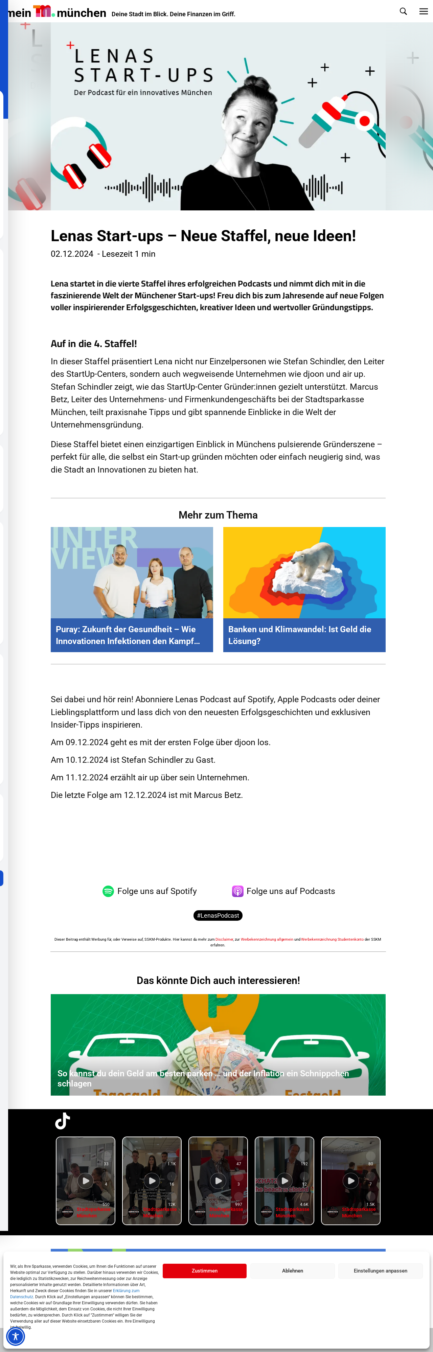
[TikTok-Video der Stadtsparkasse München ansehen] (85, 1180)
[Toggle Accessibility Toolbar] (15, 1336)
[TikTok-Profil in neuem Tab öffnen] (62, 1121)
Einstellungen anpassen (380, 1271)
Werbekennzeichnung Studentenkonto (332, 939)
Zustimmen (205, 1271)
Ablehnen (292, 1271)
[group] (85, 1181)
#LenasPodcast (218, 915)
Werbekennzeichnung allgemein (267, 939)
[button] (397, 11)
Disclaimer (224, 939)
